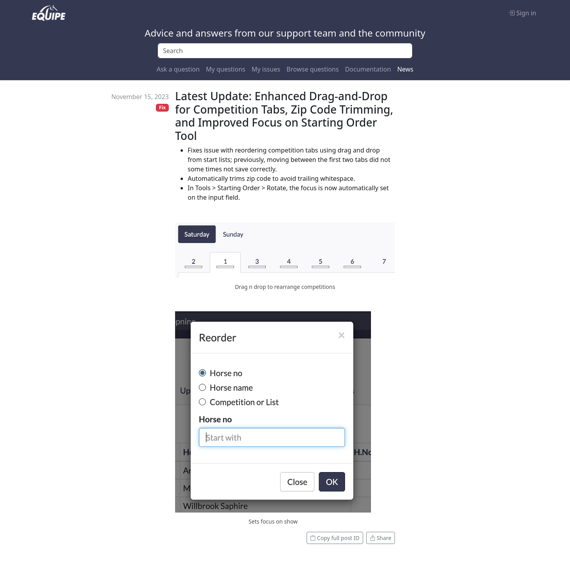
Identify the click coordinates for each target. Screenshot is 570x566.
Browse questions (313, 69)
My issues (266, 69)
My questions (225, 69)
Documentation (368, 69)
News (405, 69)
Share (380, 538)
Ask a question (178, 69)
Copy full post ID (335, 538)
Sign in (522, 13)
